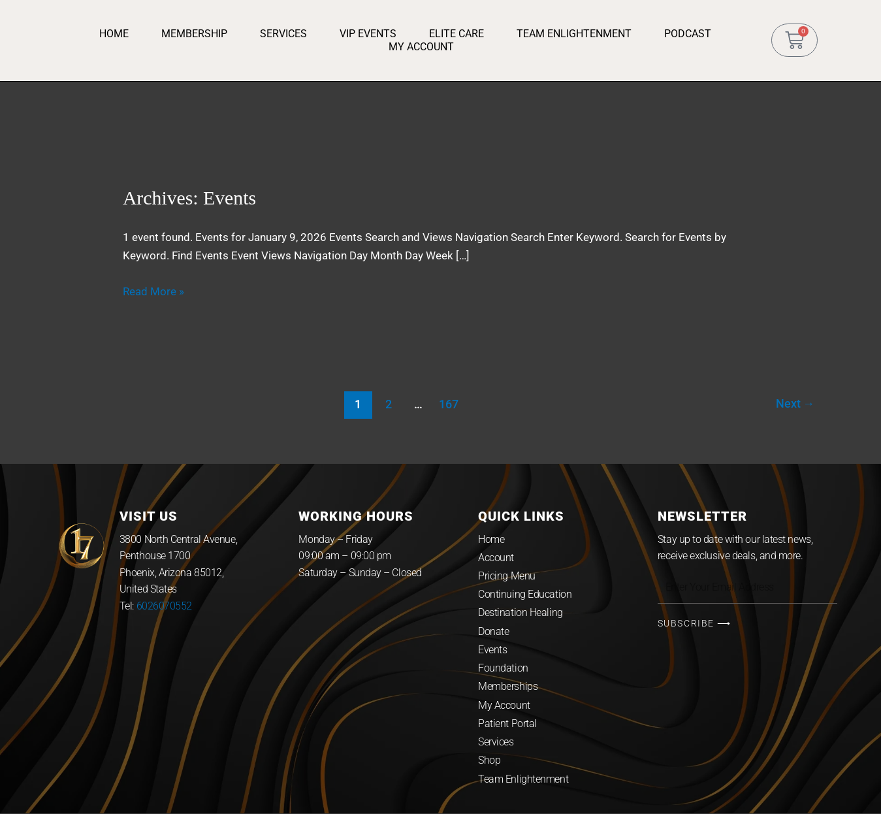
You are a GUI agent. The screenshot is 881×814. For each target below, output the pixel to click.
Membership (194, 33)
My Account (421, 47)
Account (496, 557)
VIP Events (368, 33)
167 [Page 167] (448, 403)
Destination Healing (520, 613)
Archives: (190, 197)
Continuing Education (524, 594)
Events (492, 650)
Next (794, 403)
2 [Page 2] (388, 403)
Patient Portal (507, 725)
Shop (489, 762)
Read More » (153, 291)
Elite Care (456, 33)
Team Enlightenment (574, 33)
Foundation (503, 668)
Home (114, 33)
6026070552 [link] (164, 605)
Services (283, 33)
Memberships (507, 687)
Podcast (687, 33)
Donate (493, 631)
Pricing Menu (507, 575)
